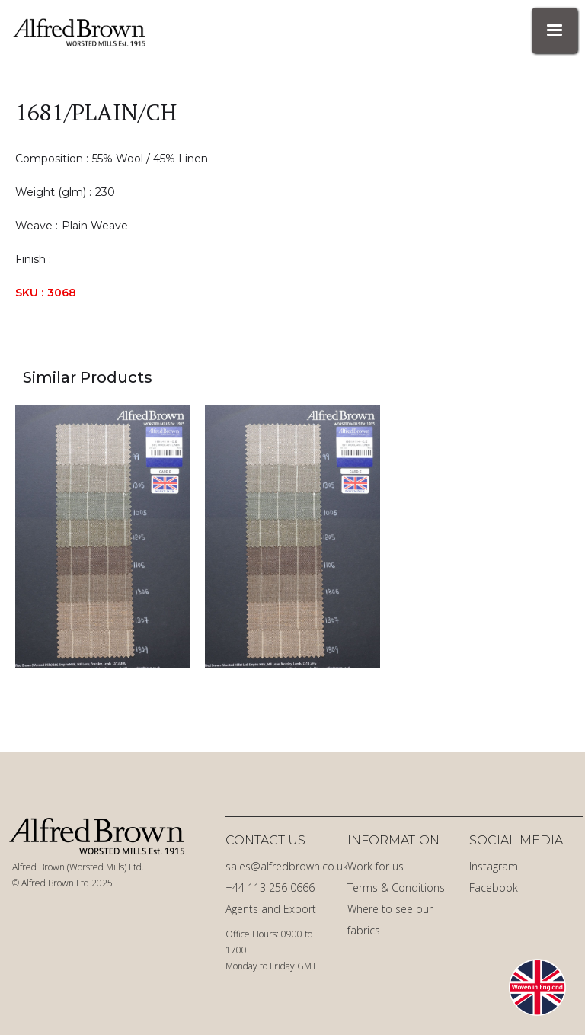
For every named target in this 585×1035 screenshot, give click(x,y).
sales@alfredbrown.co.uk (282, 866)
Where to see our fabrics (390, 919)
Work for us (375, 866)
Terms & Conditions (396, 887)
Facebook (493, 887)
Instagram (493, 866)
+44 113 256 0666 (270, 887)
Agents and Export (270, 909)
